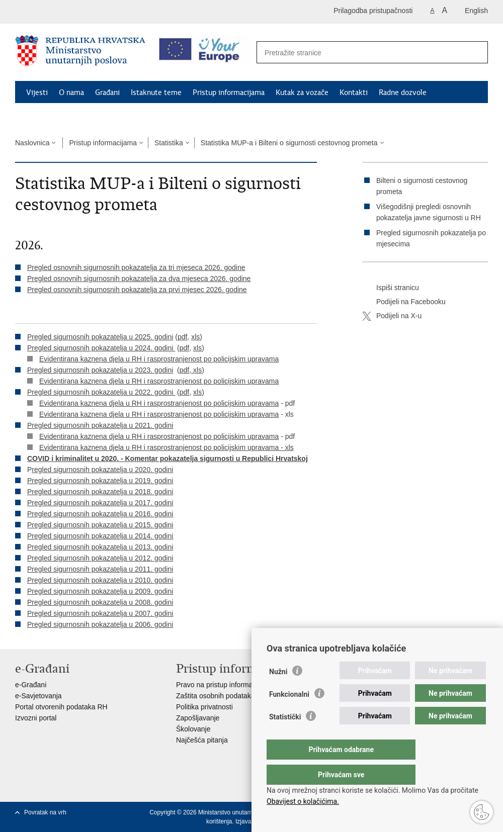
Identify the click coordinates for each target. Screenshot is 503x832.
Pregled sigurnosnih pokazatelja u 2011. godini (100, 569)
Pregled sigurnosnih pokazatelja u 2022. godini (101, 392)
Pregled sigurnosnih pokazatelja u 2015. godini (100, 525)
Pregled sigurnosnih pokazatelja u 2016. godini (100, 514)
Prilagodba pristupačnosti (372, 11)
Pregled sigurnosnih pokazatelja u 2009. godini (100, 591)
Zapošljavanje (197, 718)
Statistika (168, 143)
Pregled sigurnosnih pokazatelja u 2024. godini (101, 348)
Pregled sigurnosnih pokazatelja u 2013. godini (100, 547)
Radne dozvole (403, 92)
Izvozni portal (35, 718)
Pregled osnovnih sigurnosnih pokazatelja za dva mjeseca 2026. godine (138, 278)
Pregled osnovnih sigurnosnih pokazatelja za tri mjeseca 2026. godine (136, 267)
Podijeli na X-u (392, 316)
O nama (71, 92)
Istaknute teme (156, 92)
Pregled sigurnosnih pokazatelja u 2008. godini (100, 602)
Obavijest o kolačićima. (303, 801)
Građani (107, 92)
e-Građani (30, 685)
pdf (182, 337)
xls (195, 337)
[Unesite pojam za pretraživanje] (361, 52)
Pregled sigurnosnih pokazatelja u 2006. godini (100, 624)
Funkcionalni (289, 714)
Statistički (285, 737)
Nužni (278, 692)
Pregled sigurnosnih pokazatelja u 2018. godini (100, 492)
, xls (195, 370)
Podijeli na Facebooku (404, 302)
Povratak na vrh (45, 812)
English (476, 11)
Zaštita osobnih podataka (215, 696)
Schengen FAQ (50, 115)
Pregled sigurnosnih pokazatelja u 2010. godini (100, 580)
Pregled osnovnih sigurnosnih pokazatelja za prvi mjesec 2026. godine (137, 290)
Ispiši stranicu (390, 288)
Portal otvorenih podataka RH (61, 707)
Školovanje (193, 729)
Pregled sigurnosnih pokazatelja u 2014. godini (100, 536)
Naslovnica (32, 143)
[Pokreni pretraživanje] (474, 52)
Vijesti (37, 92)
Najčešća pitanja (202, 740)
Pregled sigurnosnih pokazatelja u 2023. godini (100, 370)
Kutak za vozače (302, 92)
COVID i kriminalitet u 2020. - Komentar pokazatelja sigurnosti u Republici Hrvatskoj (167, 458)
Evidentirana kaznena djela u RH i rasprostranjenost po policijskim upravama (159, 359)
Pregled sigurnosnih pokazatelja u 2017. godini (100, 503)
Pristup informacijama (229, 92)
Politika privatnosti (204, 707)
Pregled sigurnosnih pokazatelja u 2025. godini (100, 337)
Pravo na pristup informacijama (224, 685)
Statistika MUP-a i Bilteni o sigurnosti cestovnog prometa (289, 143)
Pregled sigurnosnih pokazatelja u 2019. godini (100, 481)
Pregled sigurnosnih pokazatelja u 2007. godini (100, 613)
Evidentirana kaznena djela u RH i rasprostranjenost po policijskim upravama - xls (166, 447)
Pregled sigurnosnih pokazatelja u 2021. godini (100, 425)
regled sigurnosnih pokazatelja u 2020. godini (102, 470)
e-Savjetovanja (38, 696)
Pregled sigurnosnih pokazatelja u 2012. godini (100, 558)
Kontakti (354, 92)
